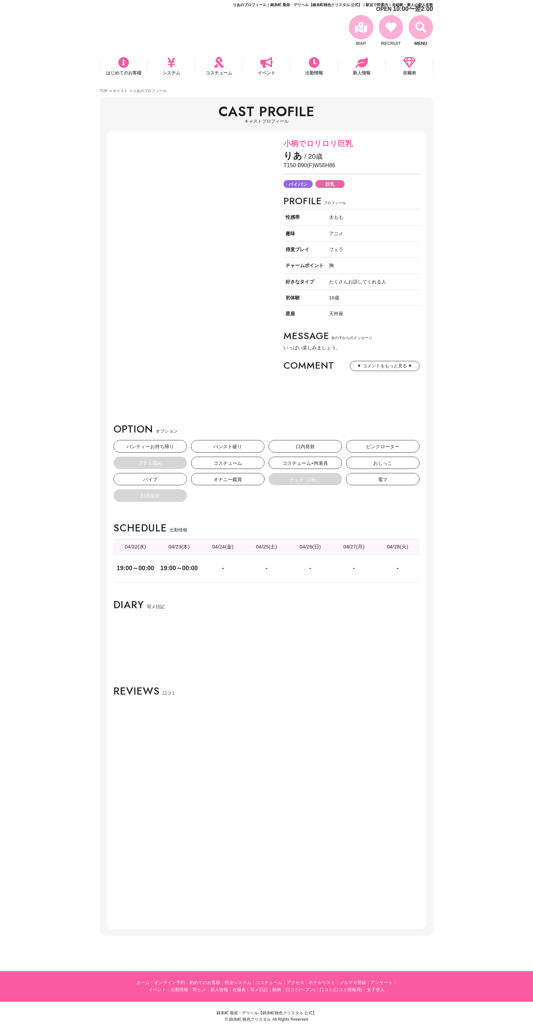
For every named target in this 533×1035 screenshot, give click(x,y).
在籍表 (409, 72)
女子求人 (375, 989)
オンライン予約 (169, 982)
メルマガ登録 (353, 982)
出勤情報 (314, 72)
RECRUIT (391, 43)
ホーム (143, 982)
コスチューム (219, 72)
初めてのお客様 (204, 982)
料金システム (238, 982)
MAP (361, 43)
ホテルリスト (322, 982)
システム (171, 72)
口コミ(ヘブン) (300, 989)
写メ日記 (259, 989)
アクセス (295, 982)
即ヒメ (199, 989)
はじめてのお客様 (123, 72)
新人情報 (362, 72)
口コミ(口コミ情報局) (341, 989)
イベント (266, 72)
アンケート (382, 982)
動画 (276, 989)
